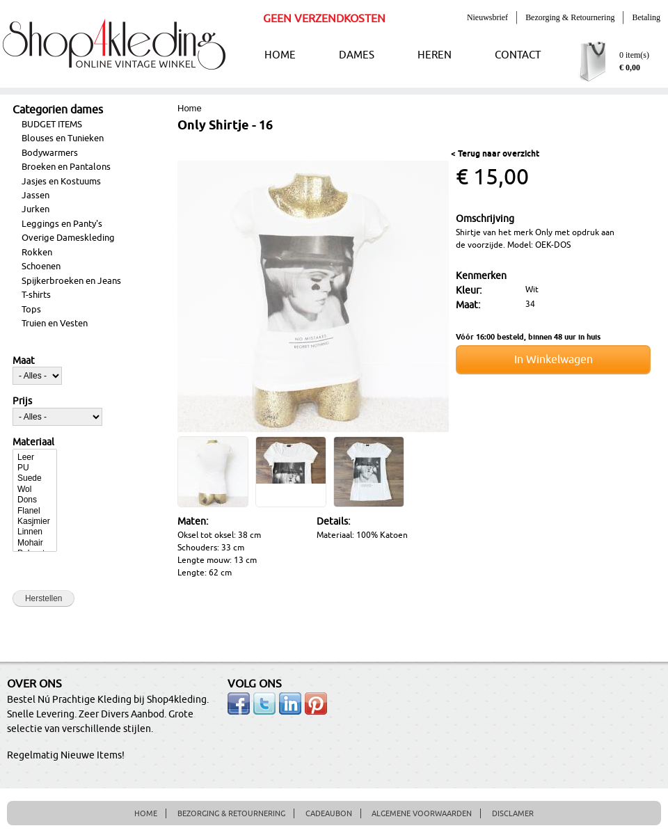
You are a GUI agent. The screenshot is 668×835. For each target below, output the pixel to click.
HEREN (435, 55)
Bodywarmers (50, 153)
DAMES (356, 55)
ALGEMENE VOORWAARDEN (422, 813)
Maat (24, 361)
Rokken (37, 252)
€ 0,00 (629, 67)
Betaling (646, 17)
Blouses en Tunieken (63, 138)
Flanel (35, 511)
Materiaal (33, 442)
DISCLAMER (513, 813)
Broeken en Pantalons (66, 167)
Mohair (35, 543)
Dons (35, 500)
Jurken (35, 209)
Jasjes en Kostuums (61, 181)
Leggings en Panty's (62, 224)
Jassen (35, 195)
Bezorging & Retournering (569, 17)
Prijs (22, 401)
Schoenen (41, 266)
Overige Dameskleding (68, 238)
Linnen (35, 532)
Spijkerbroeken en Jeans (71, 281)
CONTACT (518, 55)
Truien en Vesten (55, 323)
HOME (280, 55)
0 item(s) (634, 55)
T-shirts (36, 295)
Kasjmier (35, 521)
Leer (35, 457)
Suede (35, 478)
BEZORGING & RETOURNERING (231, 813)
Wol (35, 489)
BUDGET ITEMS (52, 124)
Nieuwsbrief (487, 17)
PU (35, 468)
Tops (31, 309)
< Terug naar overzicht (495, 154)
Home (189, 108)
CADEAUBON (328, 813)
